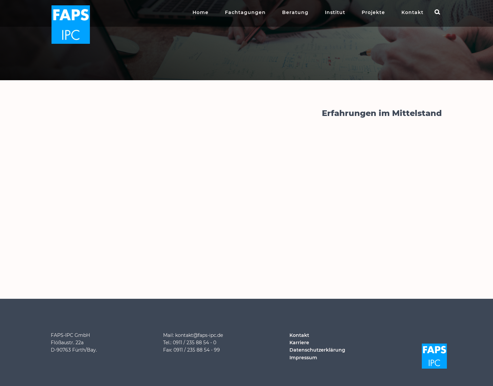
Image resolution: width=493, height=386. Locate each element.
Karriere (299, 343)
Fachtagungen (245, 12)
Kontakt (412, 12)
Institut (335, 12)
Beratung (295, 12)
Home (201, 12)
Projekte (373, 12)
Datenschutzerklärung (317, 350)
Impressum (303, 358)
